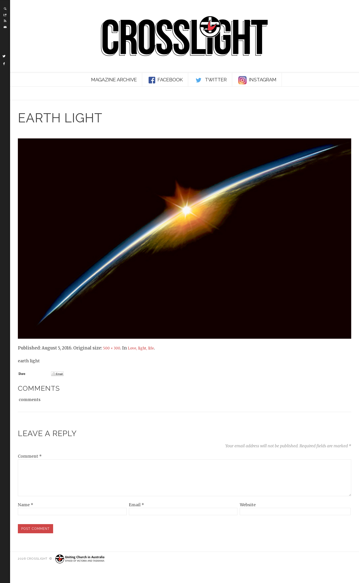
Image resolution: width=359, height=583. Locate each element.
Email (136, 512)
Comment (30, 456)
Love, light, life (147, 348)
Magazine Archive (114, 79)
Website (248, 512)
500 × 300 (113, 348)
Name (25, 512)
